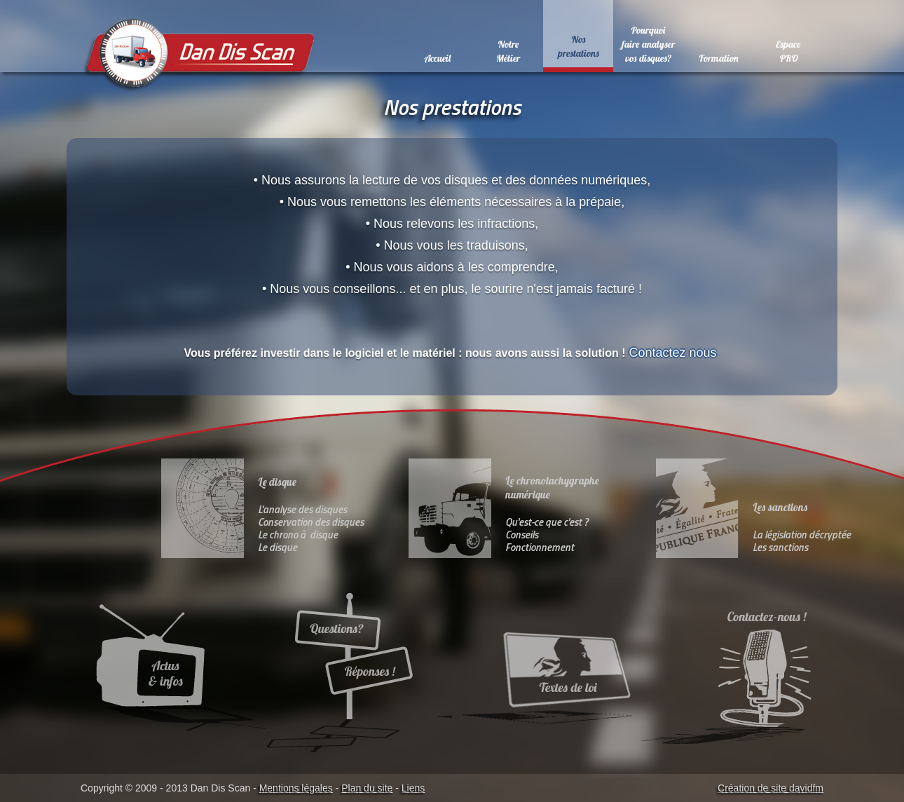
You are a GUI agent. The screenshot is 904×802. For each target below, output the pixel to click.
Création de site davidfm (770, 788)
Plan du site (366, 788)
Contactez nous (674, 353)
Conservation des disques (311, 522)
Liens (413, 788)
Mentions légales (296, 788)
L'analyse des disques (302, 509)
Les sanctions (780, 547)
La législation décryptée (802, 534)
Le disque (277, 547)
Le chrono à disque (298, 534)
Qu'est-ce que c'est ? (546, 522)
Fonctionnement (539, 547)
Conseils (521, 534)
